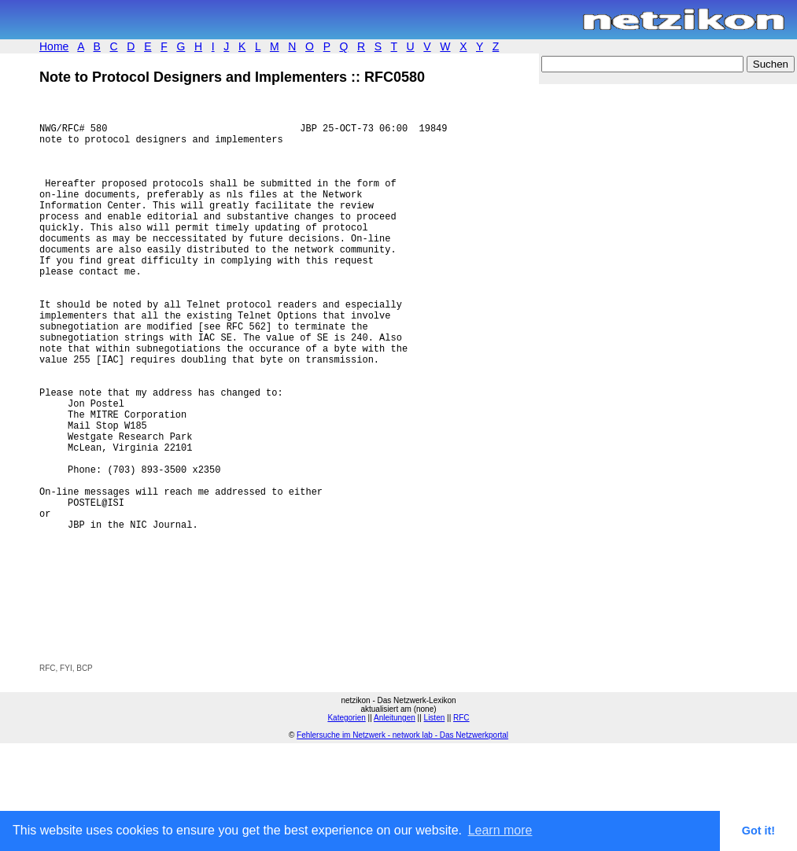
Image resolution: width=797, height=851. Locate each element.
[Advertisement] (223, 729)
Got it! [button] (758, 830)
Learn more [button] (500, 830)
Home (53, 46)
